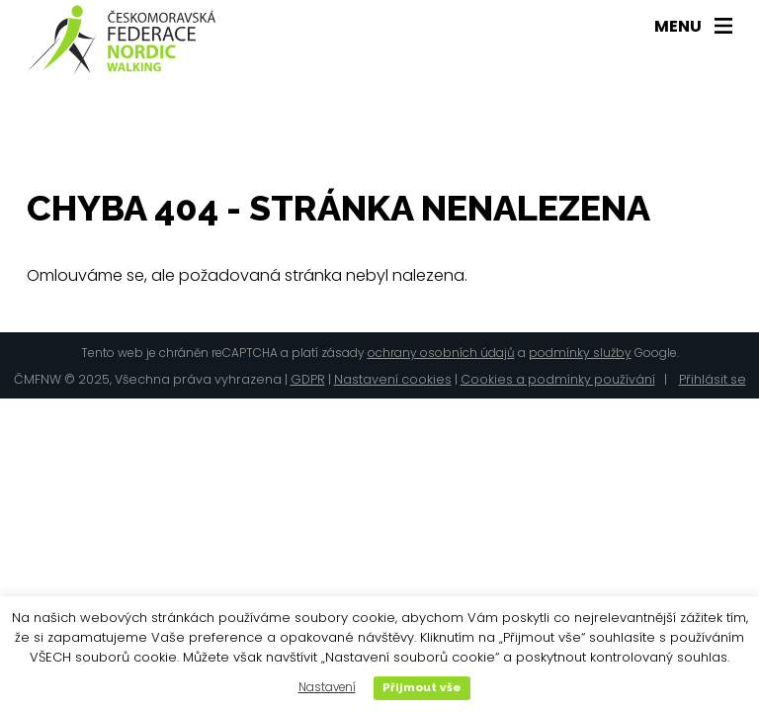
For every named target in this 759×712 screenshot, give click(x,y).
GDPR (308, 379)
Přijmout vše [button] (422, 687)
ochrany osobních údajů (441, 352)
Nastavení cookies (393, 379)
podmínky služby (580, 352)
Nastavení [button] (327, 687)
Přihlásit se (712, 379)
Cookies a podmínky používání (558, 379)
